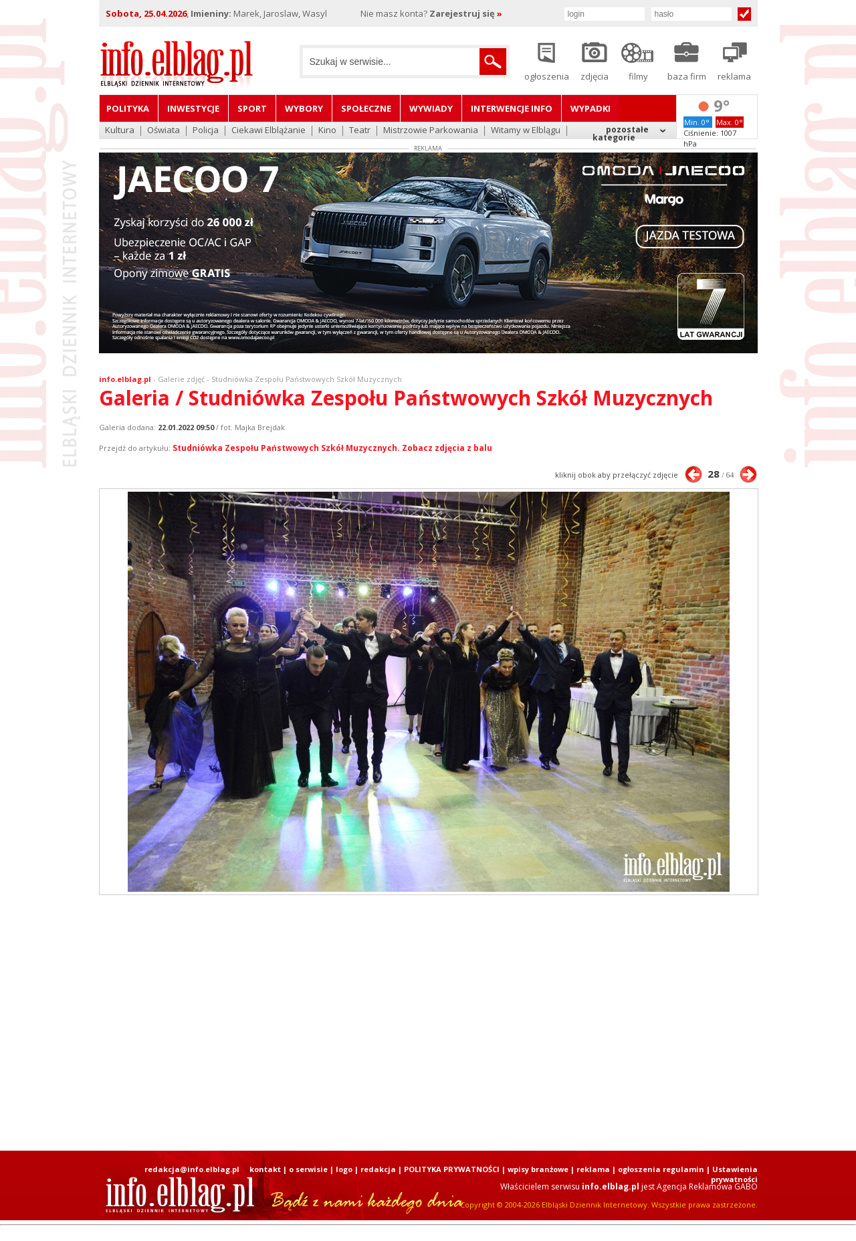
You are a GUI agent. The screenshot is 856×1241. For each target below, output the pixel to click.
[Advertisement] (428, 1023)
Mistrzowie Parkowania (430, 131)
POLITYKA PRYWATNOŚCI (452, 1169)
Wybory (304, 108)
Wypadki (590, 108)
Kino (327, 131)
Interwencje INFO (511, 108)
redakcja (378, 1169)
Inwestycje (193, 108)
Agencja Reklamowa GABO (707, 1186)
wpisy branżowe (538, 1169)
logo (344, 1169)
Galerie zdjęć (181, 379)
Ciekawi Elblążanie (268, 131)
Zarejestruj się (465, 13)
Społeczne (366, 108)
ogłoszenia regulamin (661, 1169)
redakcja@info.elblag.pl (191, 1169)
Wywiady (431, 108)
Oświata (163, 131)
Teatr (359, 131)
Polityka (127, 108)
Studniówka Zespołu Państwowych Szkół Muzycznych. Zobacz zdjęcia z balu (332, 448)
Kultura (119, 131)
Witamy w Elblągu (525, 131)
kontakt (265, 1169)
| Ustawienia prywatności (732, 1174)
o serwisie (308, 1169)
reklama (593, 1169)
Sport (252, 108)
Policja (206, 131)
